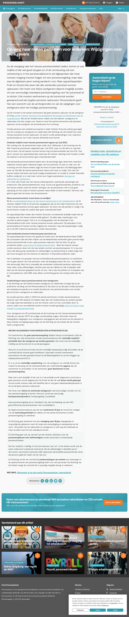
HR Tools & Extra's (91, 2)
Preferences (80, 610)
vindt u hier (114, 202)
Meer (120, 8)
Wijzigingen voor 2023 (92, 44)
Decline (98, 610)
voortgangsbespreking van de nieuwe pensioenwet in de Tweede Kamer (43, 201)
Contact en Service (82, 589)
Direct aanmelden (113, 502)
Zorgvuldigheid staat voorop (102, 186)
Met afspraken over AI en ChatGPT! (105, 193)
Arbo (101, 8)
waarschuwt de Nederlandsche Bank (39, 245)
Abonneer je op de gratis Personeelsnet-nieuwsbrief (44, 472)
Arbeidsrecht (71, 8)
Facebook (113, 593)
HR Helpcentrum (24, 8)
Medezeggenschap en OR (76, 44)
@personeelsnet (116, 589)
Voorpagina (9, 8)
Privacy (78, 593)
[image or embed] (107, 117)
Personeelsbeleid (40, 8)
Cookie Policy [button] (114, 603)
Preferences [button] (105, 605)
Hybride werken (57, 8)
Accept (115, 610)
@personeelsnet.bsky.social (105, 124)
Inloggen (107, 2)
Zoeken (120, 2)
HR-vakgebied (61, 44)
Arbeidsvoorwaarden (87, 8)
